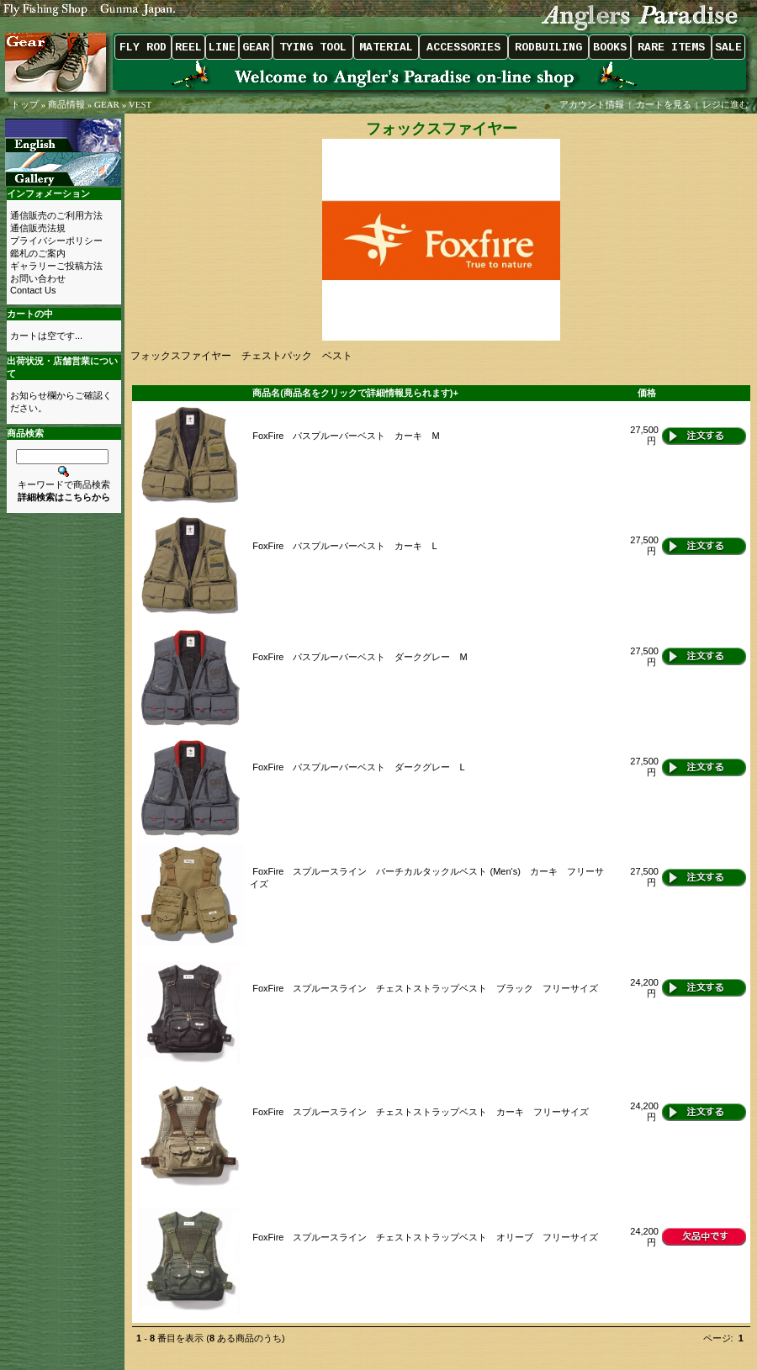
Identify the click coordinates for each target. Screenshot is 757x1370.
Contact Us (33, 290)
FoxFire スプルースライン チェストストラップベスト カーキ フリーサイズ (420, 1112)
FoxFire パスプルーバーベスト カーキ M (345, 436)
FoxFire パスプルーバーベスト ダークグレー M (359, 657)
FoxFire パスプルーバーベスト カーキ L (344, 546)
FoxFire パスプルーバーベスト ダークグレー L (358, 767)
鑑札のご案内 (38, 253)
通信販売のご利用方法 (56, 215)
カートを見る (663, 104)
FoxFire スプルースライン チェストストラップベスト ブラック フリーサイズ (425, 988)
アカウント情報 (591, 104)
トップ (25, 104)
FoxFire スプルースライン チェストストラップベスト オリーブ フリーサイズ (425, 1237)
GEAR (106, 104)
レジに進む (726, 104)
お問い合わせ (38, 278)
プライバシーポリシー (56, 240)
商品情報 (66, 104)
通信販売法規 (38, 228)
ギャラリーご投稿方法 (56, 266)
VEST (140, 104)
